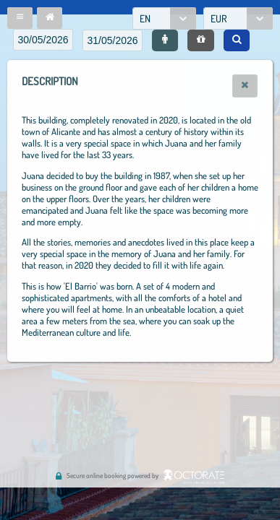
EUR (219, 18)
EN (145, 18)
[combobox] (164, 18)
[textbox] (43, 40)
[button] (20, 18)
